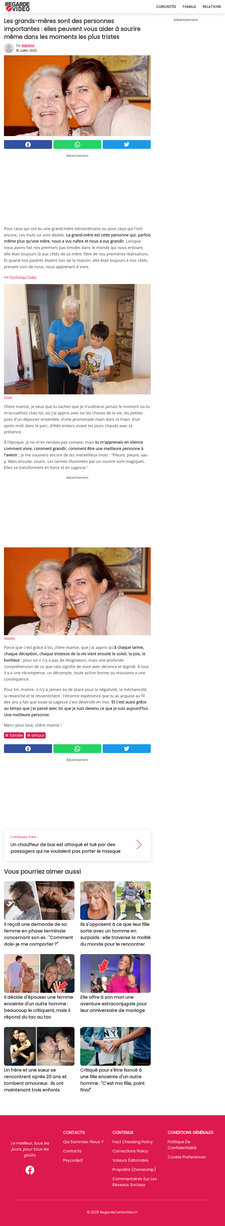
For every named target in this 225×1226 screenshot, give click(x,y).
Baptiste (28, 45)
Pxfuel (8, 397)
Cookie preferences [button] (187, 1157)
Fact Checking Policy (132, 1142)
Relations (212, 6)
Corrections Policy (130, 1151)
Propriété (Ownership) (134, 1169)
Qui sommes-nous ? (83, 1142)
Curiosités (166, 6)
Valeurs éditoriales (130, 1160)
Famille (189, 6)
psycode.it (73, 1160)
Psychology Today (22, 277)
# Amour (36, 735)
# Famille (14, 735)
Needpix (9, 638)
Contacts (72, 1151)
